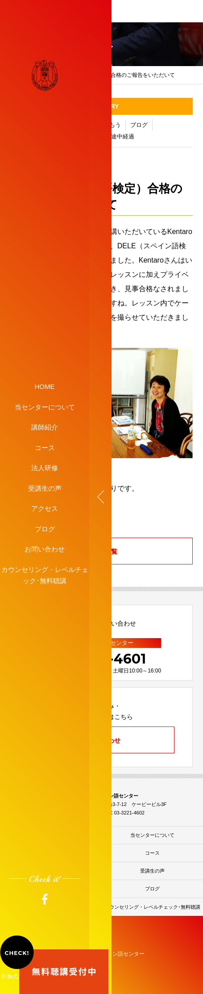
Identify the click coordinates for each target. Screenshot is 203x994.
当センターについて (45, 406)
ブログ (45, 528)
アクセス (44, 508)
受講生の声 (45, 488)
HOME (45, 386)
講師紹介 (44, 427)
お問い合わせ (45, 549)
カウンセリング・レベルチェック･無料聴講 (44, 575)
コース (45, 447)
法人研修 (44, 468)
